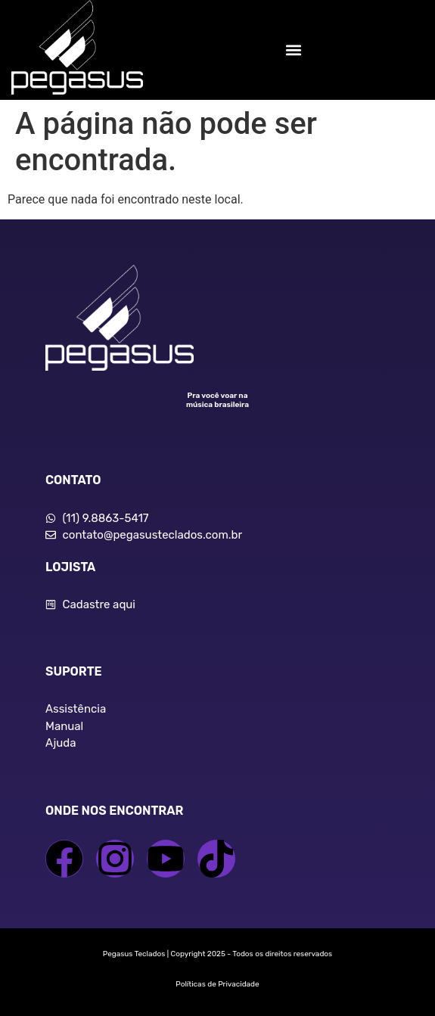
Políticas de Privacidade (217, 984)
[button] (293, 49)
